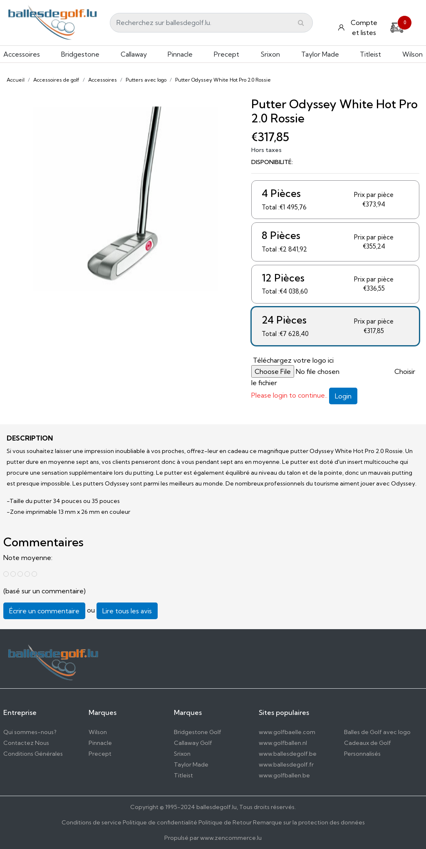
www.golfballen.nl (283, 743)
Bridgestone (80, 54)
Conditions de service (91, 822)
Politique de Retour (225, 822)
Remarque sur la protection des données (309, 822)
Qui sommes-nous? (30, 732)
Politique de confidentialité (160, 822)
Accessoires (21, 54)
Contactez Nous (26, 743)
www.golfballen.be (284, 775)
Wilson (412, 54)
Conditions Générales (33, 753)
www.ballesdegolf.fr (286, 764)
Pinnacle (180, 54)
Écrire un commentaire (44, 611)
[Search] (211, 22)
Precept (226, 54)
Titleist (370, 54)
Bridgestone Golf (197, 732)
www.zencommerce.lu (231, 838)
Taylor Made (320, 54)
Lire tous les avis (127, 611)
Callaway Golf (193, 743)
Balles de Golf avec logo (377, 732)
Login (343, 396)
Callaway (134, 54)
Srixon (270, 54)
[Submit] (301, 22)
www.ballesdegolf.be (288, 753)
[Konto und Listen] (358, 27)
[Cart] (397, 26)
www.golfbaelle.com (287, 732)
